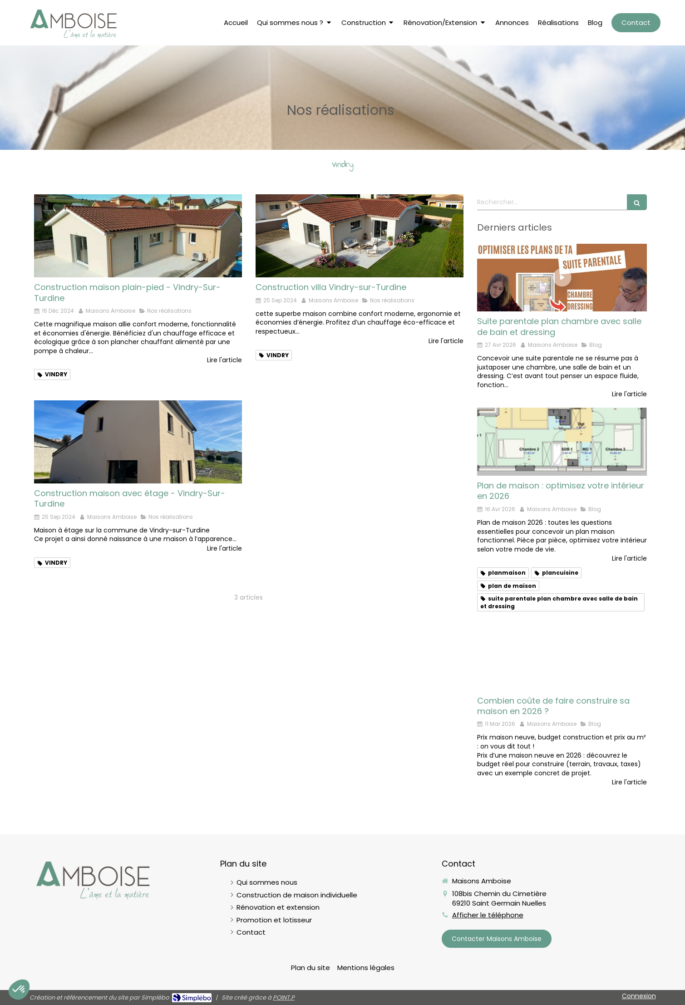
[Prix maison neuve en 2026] (562, 657)
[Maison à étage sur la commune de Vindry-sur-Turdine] (138, 441)
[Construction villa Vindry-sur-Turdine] (359, 235)
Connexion (639, 995)
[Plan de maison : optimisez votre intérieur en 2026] (562, 442)
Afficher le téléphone (487, 915)
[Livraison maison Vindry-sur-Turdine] (138, 235)
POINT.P (284, 997)
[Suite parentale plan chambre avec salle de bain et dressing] (562, 278)
